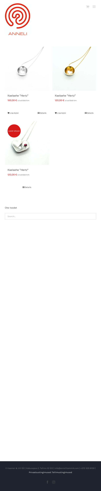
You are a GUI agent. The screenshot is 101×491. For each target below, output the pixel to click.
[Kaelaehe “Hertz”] (27, 69)
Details (43, 113)
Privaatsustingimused (40, 472)
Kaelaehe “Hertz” (18, 95)
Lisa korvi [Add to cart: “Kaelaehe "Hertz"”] (14, 113)
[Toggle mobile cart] (87, 6)
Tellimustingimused (62, 472)
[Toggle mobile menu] (94, 6)
